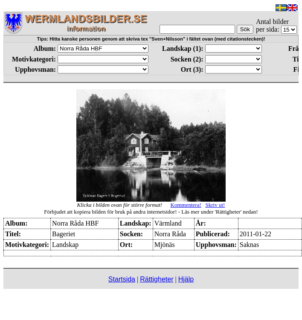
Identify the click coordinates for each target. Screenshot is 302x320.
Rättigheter (156, 279)
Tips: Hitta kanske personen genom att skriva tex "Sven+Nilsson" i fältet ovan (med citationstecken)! (151, 38)
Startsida (121, 279)
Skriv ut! (215, 205)
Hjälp (186, 279)
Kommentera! (186, 205)
